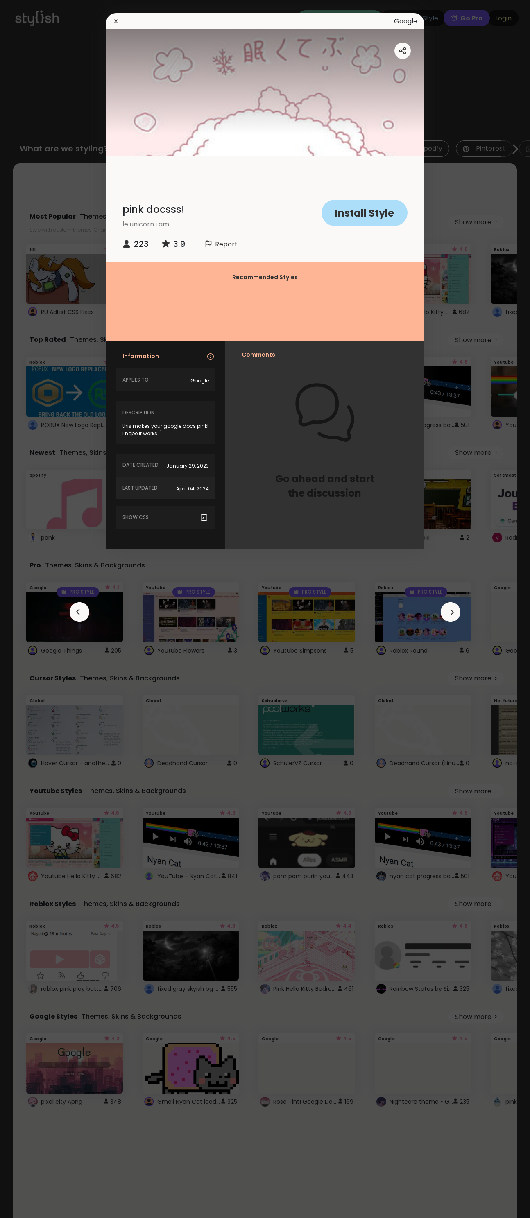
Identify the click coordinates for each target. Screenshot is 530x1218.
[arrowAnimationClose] (79, 612)
